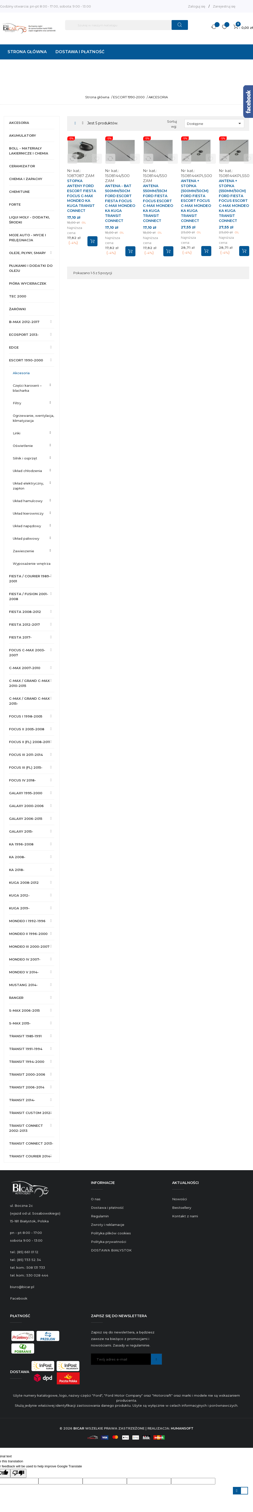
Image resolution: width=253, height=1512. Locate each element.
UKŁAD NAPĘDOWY (27, 526)
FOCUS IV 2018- (22, 780)
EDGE (14, 347)
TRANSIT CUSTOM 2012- (30, 1113)
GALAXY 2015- (21, 831)
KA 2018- (16, 870)
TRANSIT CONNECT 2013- (31, 1143)
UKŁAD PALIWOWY (26, 538)
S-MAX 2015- (20, 1023)
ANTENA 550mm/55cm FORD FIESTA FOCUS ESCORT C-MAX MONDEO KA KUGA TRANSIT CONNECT (158, 203)
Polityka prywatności (108, 1242)
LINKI (16, 433)
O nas (95, 1199)
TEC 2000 (17, 296)
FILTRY (17, 403)
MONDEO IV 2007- (24, 959)
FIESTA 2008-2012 (25, 612)
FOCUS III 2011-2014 (26, 755)
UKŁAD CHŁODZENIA (27, 471)
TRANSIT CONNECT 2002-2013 (26, 1128)
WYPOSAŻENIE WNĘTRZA (31, 564)
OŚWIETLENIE (23, 446)
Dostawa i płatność (107, 1208)
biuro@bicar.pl (22, 1287)
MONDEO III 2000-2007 (29, 946)
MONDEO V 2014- (24, 972)
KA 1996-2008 (21, 844)
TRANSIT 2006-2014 (26, 1087)
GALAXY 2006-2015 (25, 819)
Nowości (179, 1199)
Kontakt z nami (185, 1216)
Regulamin (100, 1216)
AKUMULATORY (22, 135)
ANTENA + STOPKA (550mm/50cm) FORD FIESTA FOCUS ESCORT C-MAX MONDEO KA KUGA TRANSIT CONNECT (234, 201)
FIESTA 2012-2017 (24, 624)
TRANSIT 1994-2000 (26, 1062)
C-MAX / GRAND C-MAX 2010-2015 (29, 683)
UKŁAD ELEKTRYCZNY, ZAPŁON (28, 485)
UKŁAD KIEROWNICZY (28, 513)
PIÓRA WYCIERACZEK (27, 283)
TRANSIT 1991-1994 (25, 1049)
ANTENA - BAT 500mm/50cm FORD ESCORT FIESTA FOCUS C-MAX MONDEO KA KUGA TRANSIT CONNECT (120, 203)
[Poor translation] (18, 1473)
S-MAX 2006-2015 (24, 1010)
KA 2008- (17, 857)
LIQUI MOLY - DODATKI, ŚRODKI (29, 219)
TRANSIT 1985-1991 (25, 1036)
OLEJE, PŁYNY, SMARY (27, 253)
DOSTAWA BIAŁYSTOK (111, 1250)
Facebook (18, 1298)
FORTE (15, 204)
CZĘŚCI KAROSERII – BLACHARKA (27, 387)
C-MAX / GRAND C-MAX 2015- (29, 700)
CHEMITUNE (19, 192)
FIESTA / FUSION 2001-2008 (28, 596)
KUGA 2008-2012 (24, 883)
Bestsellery (181, 1208)
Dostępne (215, 123)
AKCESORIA (19, 123)
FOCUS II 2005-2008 (26, 729)
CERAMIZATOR (22, 166)
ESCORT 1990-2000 (26, 360)
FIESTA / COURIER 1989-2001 (29, 578)
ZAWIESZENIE (23, 551)
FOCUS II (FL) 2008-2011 (29, 742)
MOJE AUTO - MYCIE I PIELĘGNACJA (27, 237)
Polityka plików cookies (111, 1233)
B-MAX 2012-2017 (24, 322)
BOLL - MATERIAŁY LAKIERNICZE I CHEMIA (28, 150)
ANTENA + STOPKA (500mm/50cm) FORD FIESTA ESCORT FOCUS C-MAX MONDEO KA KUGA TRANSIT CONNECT (196, 201)
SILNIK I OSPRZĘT (25, 458)
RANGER (16, 998)
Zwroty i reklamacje (107, 1225)
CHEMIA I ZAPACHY (25, 179)
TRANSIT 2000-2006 (27, 1074)
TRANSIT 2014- (22, 1100)
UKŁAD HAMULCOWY (27, 501)
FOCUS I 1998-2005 (25, 716)
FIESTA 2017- (20, 637)
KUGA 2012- (19, 895)
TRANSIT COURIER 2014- (30, 1156)
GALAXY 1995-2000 (25, 793)
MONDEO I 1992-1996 (27, 921)
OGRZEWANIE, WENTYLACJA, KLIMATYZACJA (33, 418)
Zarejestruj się (224, 6)
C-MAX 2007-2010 (24, 668)
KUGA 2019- (19, 908)
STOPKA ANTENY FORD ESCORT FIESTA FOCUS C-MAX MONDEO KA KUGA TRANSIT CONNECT (81, 196)
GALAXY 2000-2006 (26, 806)
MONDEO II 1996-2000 (28, 934)
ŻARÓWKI (17, 309)
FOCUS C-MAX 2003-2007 (27, 652)
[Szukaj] (126, 25)
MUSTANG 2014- (23, 985)
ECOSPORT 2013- (24, 335)
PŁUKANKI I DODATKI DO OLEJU (31, 268)
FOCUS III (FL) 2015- (25, 767)
